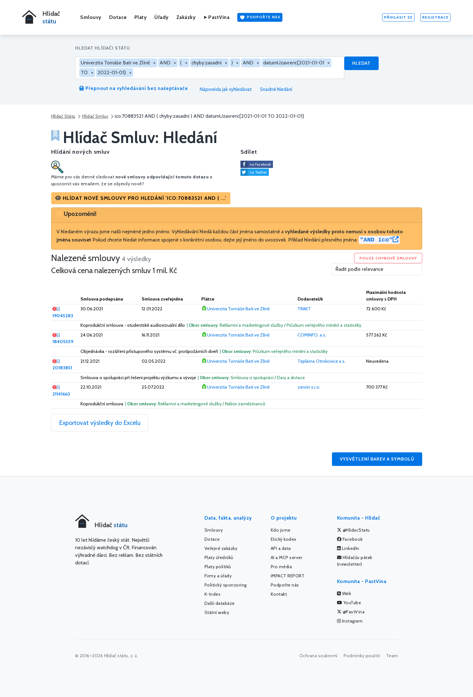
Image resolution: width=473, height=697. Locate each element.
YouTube (349, 602)
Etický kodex (284, 539)
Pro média (281, 566)
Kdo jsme (281, 530)
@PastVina (351, 612)
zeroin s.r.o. (309, 387)
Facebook (350, 539)
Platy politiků (217, 566)
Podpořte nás (260, 17)
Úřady (161, 17)
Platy (140, 17)
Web (344, 593)
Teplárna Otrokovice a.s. (322, 361)
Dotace (118, 17)
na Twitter (258, 172)
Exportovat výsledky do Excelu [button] (99, 422)
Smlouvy (91, 17)
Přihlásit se (398, 17)
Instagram (350, 621)
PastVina (216, 17)
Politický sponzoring (225, 585)
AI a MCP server (287, 557)
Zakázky (186, 17)
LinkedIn (348, 548)
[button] (140, 198)
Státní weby (216, 612)
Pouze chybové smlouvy (388, 258)
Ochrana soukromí (318, 655)
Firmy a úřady (218, 576)
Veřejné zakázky (221, 548)
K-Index (212, 594)
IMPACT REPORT (288, 576)
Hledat (361, 63)
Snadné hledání (273, 89)
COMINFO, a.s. (312, 335)
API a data (281, 548)
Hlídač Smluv (95, 116)
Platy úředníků (218, 557)
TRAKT (304, 309)
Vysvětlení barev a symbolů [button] (377, 459)
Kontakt (279, 594)
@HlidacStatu (353, 530)
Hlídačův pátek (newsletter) (354, 561)
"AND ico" (379, 239)
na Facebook (260, 164)
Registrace (435, 17)
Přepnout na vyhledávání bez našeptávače (133, 88)
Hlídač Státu (63, 116)
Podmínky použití (362, 655)
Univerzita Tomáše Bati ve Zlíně (238, 309)
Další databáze (219, 603)
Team (392, 655)
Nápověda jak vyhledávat (223, 89)
